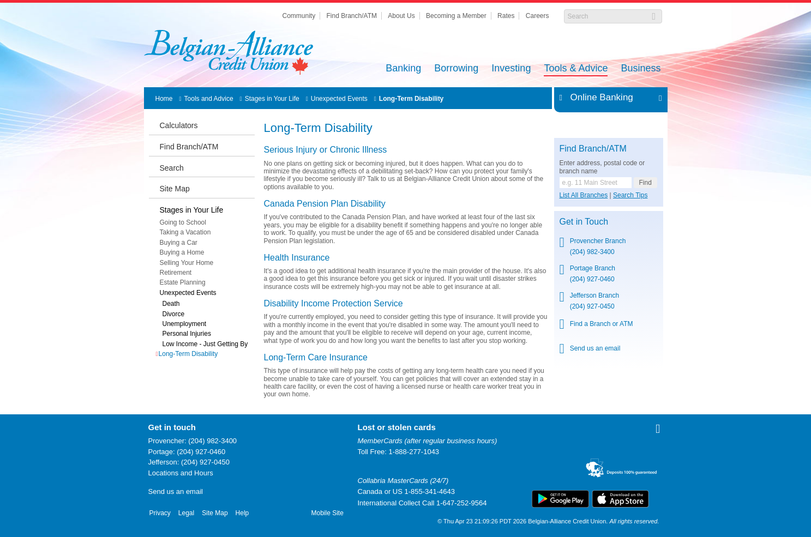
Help (242, 513)
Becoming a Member (456, 16)
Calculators (179, 125)
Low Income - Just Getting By (205, 344)
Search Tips (630, 195)
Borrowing (456, 69)
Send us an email (595, 348)
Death (171, 303)
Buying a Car (178, 242)
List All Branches (584, 195)
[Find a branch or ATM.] (596, 182)
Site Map (175, 188)
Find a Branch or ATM (601, 324)
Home (164, 98)
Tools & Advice (576, 69)
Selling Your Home (187, 263)
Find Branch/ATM (352, 16)
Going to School (183, 222)
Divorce (174, 314)
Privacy (160, 513)
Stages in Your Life (272, 98)
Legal (186, 513)
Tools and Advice (208, 98)
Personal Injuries (187, 333)
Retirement (176, 272)
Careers (537, 16)
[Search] (607, 16)
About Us (401, 16)
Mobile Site (327, 513)
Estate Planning (183, 282)
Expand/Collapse (657, 97)
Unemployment (185, 324)
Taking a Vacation (185, 232)
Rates (505, 16)
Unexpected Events (339, 98)
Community (298, 16)
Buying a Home (182, 252)
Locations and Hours (180, 473)
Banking (403, 69)
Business (640, 69)
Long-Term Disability (411, 98)
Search (172, 168)
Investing (511, 69)
